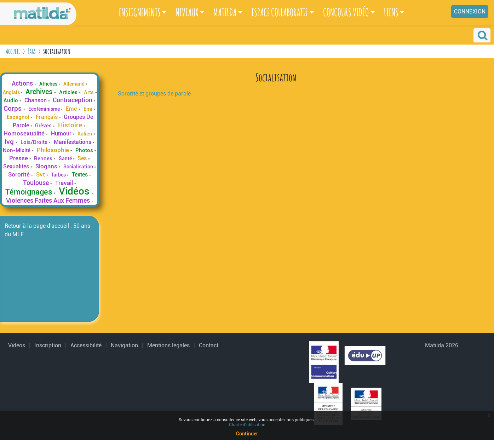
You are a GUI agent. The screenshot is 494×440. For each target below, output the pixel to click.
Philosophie (53, 150)
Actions (23, 83)
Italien (85, 134)
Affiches (48, 84)
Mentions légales (168, 345)
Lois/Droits (35, 142)
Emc (72, 108)
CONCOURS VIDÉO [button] (346, 12)
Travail (64, 182)
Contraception (73, 100)
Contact (208, 345)
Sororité (19, 174)
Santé (66, 158)
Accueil (13, 51)
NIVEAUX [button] (187, 12)
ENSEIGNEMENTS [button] (140, 12)
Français (47, 117)
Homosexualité (25, 133)
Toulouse (36, 182)
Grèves (44, 125)
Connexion (470, 11)
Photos (84, 150)
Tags (32, 51)
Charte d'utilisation (247, 424)
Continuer (247, 433)
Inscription (47, 345)
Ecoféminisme (44, 109)
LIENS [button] (391, 12)
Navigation (124, 345)
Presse (19, 158)
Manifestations (73, 142)
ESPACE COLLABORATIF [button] (280, 12)
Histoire (71, 125)
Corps (13, 108)
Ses (82, 158)
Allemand (74, 84)
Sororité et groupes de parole (154, 93)
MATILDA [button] (224, 12)
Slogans (47, 166)
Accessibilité (86, 345)
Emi (89, 109)
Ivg (10, 142)
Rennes (44, 158)
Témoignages (29, 191)
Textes (80, 174)
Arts (89, 92)
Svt (41, 174)
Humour (62, 133)
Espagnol (19, 117)
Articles (69, 92)
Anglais (12, 92)
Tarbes (59, 175)
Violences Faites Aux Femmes (48, 200)
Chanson (36, 100)
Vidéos (75, 191)
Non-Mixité (17, 150)
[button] (481, 35)
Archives (39, 91)
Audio (11, 100)
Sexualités (16, 166)
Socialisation (78, 166)
